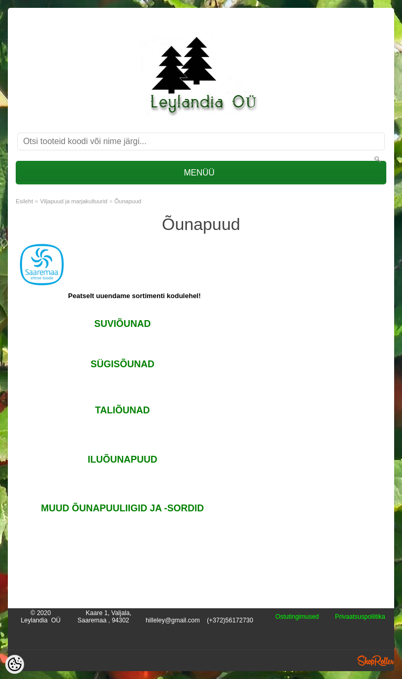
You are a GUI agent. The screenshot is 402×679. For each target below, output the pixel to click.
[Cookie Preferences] (14, 664)
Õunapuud (128, 201)
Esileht (24, 201)
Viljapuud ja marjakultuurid (73, 201)
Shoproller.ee (376, 660)
